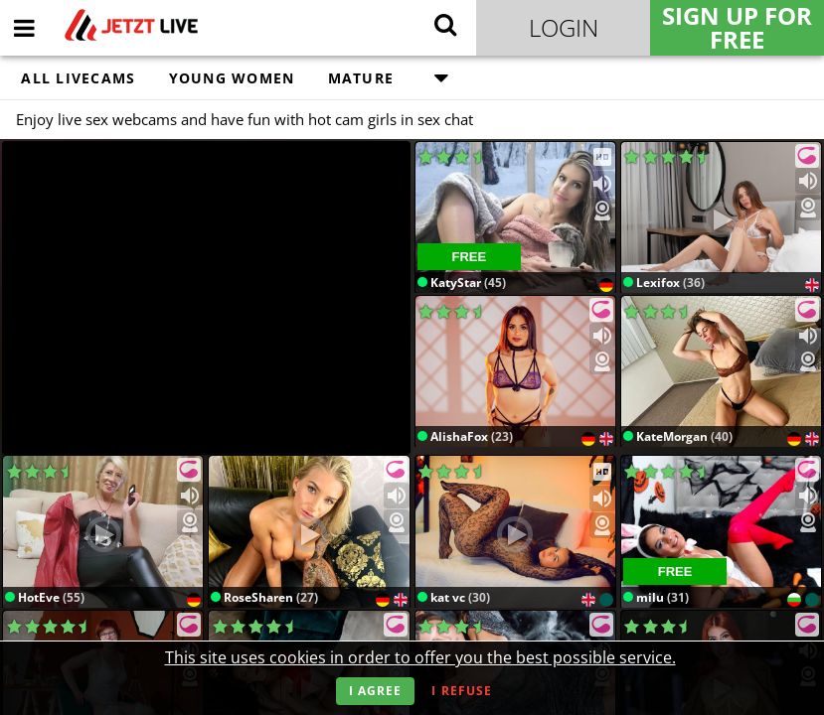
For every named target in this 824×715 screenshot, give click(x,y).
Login (563, 27)
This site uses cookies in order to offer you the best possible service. (420, 657)
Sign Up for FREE (737, 28)
